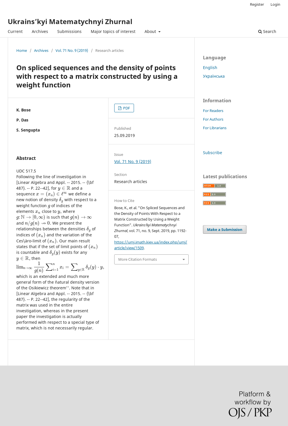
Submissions (69, 31)
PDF (126, 108)
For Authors (213, 119)
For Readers (213, 110)
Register (257, 4)
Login (275, 4)
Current (15, 31)
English (210, 67)
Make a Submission (224, 229)
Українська (214, 76)
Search (267, 31)
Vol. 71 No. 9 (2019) (72, 50)
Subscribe (212, 152)
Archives (40, 31)
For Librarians (214, 127)
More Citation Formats (137, 259)
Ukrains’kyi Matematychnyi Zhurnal (70, 21)
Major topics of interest (113, 31)
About (151, 31)
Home (21, 50)
